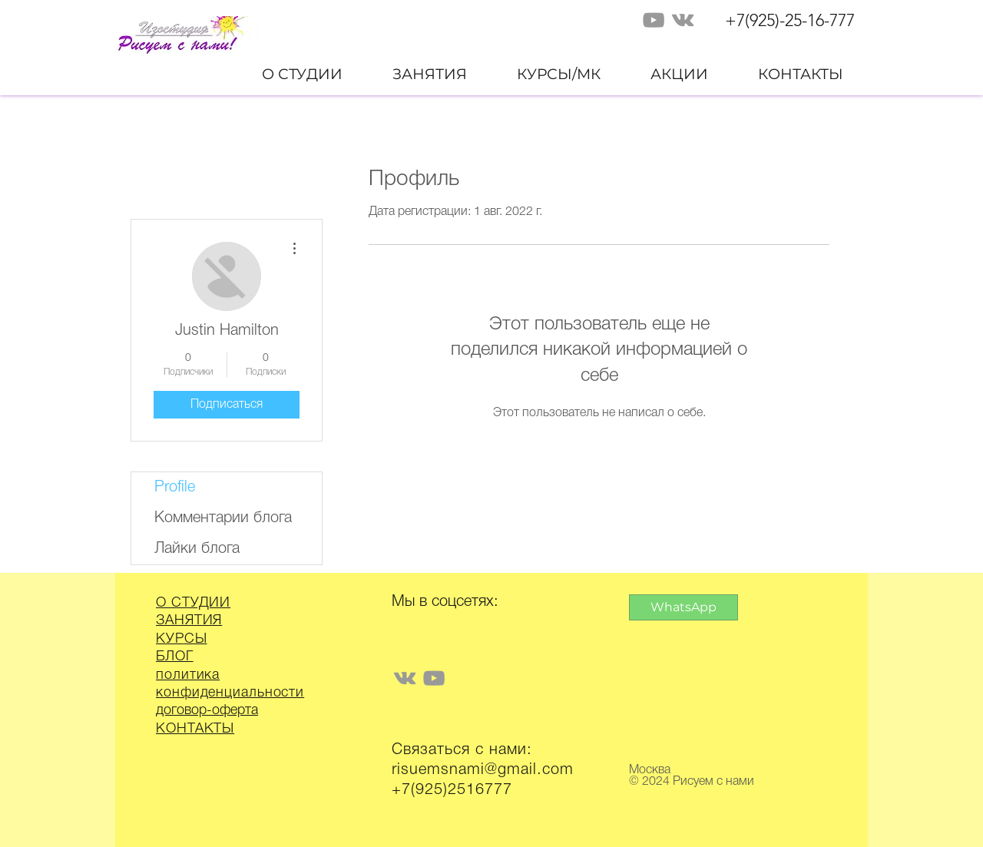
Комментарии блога (223, 518)
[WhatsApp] (683, 607)
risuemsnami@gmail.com (483, 770)
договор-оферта (207, 710)
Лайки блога (197, 549)
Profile (174, 488)
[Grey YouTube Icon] (653, 20)
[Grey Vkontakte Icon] (683, 20)
